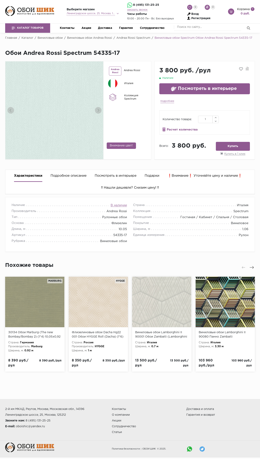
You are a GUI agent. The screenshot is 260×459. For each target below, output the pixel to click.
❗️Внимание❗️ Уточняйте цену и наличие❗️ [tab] (205, 175)
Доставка (105, 28)
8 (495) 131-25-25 (146, 5)
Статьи (117, 432)
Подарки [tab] (152, 175)
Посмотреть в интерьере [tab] (115, 175)
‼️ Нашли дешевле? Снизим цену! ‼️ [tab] (130, 187)
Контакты (67, 28)
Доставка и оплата (200, 409)
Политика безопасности (126, 449)
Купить (233, 146)
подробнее (167, 101)
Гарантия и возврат (200, 415)
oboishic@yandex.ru (30, 426)
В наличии (119, 205)
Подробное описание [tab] (68, 175)
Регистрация (200, 18)
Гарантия (126, 28)
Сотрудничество (152, 28)
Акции (86, 28)
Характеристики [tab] (28, 175)
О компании (121, 415)
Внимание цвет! (121, 145)
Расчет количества (182, 129)
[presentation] (10, 110)
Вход (195, 14)
